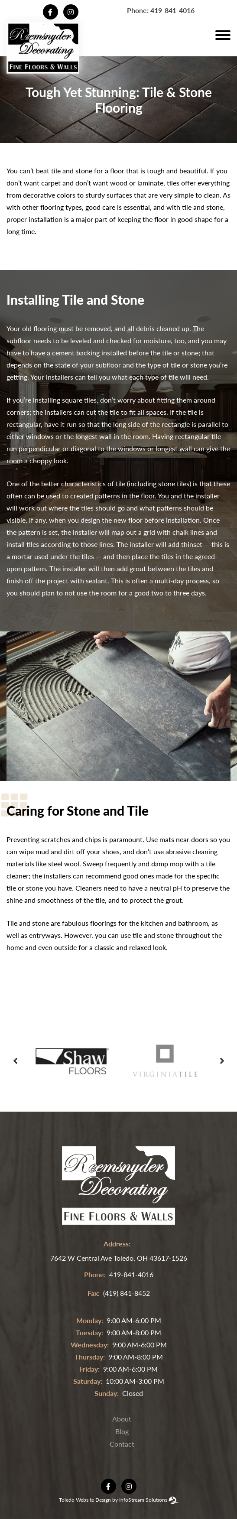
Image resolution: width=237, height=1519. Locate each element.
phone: (95, 1274)
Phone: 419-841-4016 (161, 10)
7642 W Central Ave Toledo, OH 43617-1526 (118, 1258)
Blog (122, 1431)
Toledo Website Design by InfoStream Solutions (113, 1499)
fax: (94, 1293)
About (121, 1419)
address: (117, 1243)
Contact (122, 1444)
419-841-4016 (131, 1274)
